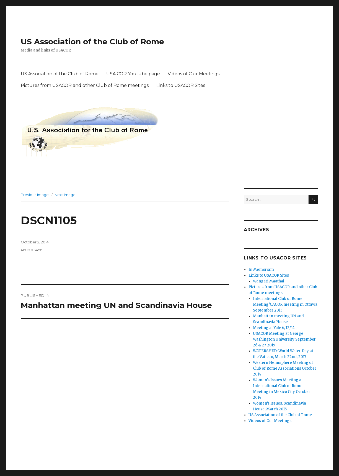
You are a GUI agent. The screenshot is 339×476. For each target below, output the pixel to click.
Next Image (65, 194)
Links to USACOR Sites (180, 85)
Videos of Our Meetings (193, 73)
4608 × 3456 (31, 250)
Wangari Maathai (268, 281)
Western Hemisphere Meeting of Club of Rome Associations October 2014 (284, 368)
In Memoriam (261, 269)
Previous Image (35, 194)
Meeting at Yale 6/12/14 (274, 327)
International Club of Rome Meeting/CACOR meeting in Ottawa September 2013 (285, 304)
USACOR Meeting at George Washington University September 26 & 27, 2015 (284, 339)
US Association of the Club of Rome (92, 41)
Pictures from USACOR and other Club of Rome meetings (85, 85)
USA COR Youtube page (133, 73)
